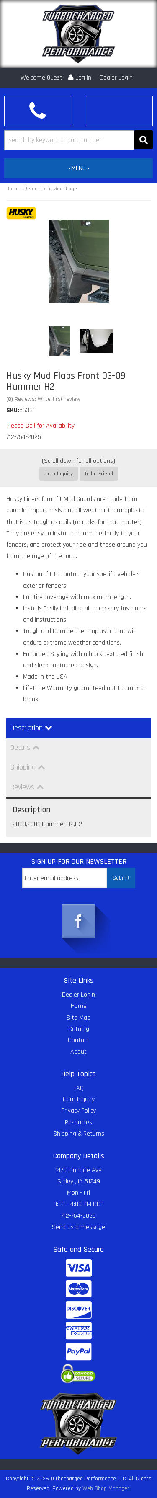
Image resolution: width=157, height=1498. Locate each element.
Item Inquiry (58, 474)
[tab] (78, 168)
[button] (78, 140)
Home (12, 189)
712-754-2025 (78, 1215)
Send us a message (78, 1227)
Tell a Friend (99, 474)
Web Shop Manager (105, 1488)
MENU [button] (79, 168)
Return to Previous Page (50, 189)
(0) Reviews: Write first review (43, 399)
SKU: (12, 410)
